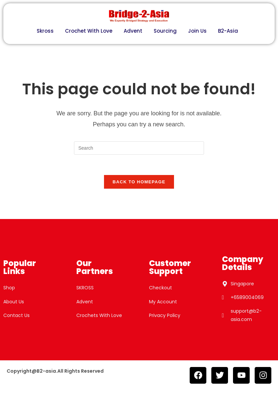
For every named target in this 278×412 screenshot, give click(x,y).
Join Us (197, 30)
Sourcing (165, 30)
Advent (133, 30)
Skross (45, 30)
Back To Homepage (139, 181)
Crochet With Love (88, 30)
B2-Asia (228, 30)
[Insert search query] (139, 148)
